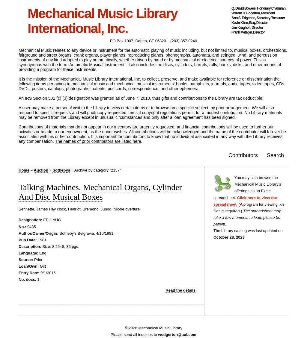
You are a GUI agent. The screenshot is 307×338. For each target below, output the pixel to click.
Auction (41, 170)
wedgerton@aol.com (177, 334)
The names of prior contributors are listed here (98, 141)
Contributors (243, 155)
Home (24, 170)
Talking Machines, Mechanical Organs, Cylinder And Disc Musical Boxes (100, 192)
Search (275, 155)
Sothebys (61, 170)
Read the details (180, 290)
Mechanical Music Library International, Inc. (102, 21)
